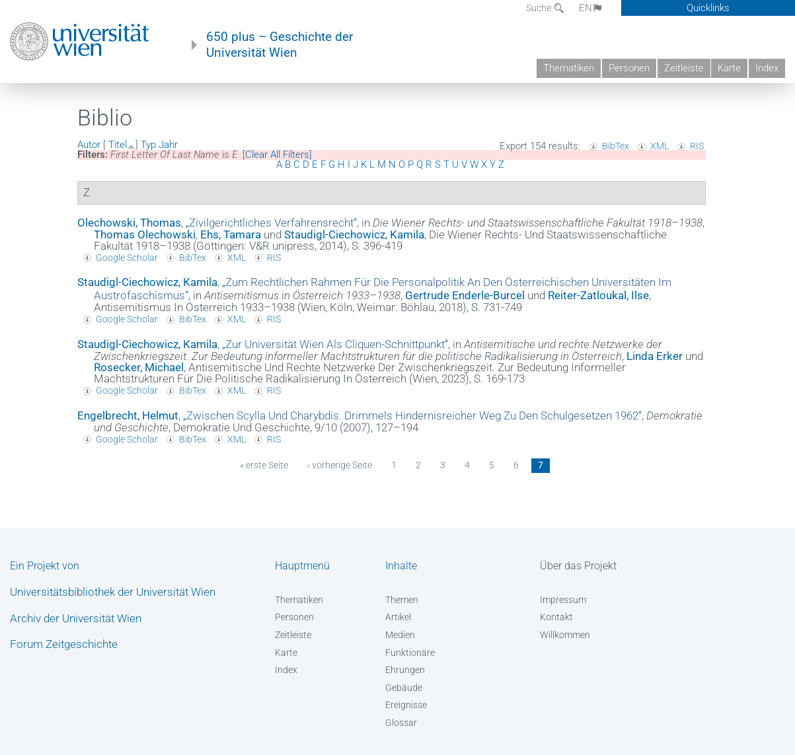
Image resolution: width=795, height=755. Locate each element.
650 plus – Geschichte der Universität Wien (279, 45)
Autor (88, 145)
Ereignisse (406, 705)
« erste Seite (264, 465)
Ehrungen (405, 670)
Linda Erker (654, 356)
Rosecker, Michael (139, 367)
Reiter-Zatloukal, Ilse (598, 295)
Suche (539, 8)
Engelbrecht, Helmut (127, 415)
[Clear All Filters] (277, 155)
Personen (629, 68)
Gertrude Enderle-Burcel (465, 295)
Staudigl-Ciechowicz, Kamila (354, 234)
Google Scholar (127, 257)
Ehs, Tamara (230, 234)
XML (659, 146)
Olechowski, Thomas (129, 222)
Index (766, 68)
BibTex (615, 146)
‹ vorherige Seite (339, 465)
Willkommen (565, 634)
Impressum (563, 599)
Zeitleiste (684, 68)
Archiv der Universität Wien (75, 618)
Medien (400, 634)
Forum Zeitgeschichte (64, 644)
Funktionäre (410, 652)
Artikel (398, 617)
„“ (271, 222)
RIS (697, 146)
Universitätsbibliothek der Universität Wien (112, 591)
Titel (117, 145)
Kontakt (556, 617)
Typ (148, 145)
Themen (401, 599)
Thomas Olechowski (145, 234)
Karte (729, 68)
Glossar (401, 722)
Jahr (168, 145)
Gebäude (403, 687)
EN (591, 8)
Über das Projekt (578, 565)
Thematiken (568, 68)
